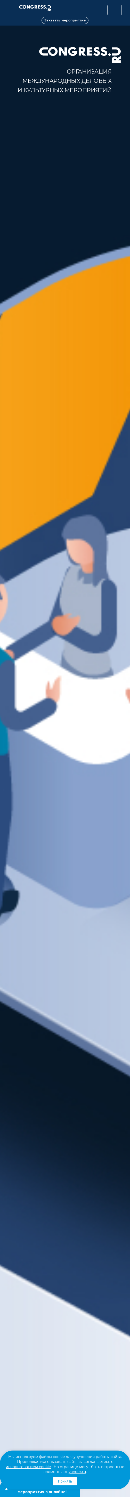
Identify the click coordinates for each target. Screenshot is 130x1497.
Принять (65, 1481)
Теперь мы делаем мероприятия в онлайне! (42, 1489)
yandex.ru (77, 1471)
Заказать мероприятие (65, 20)
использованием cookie (28, 1466)
